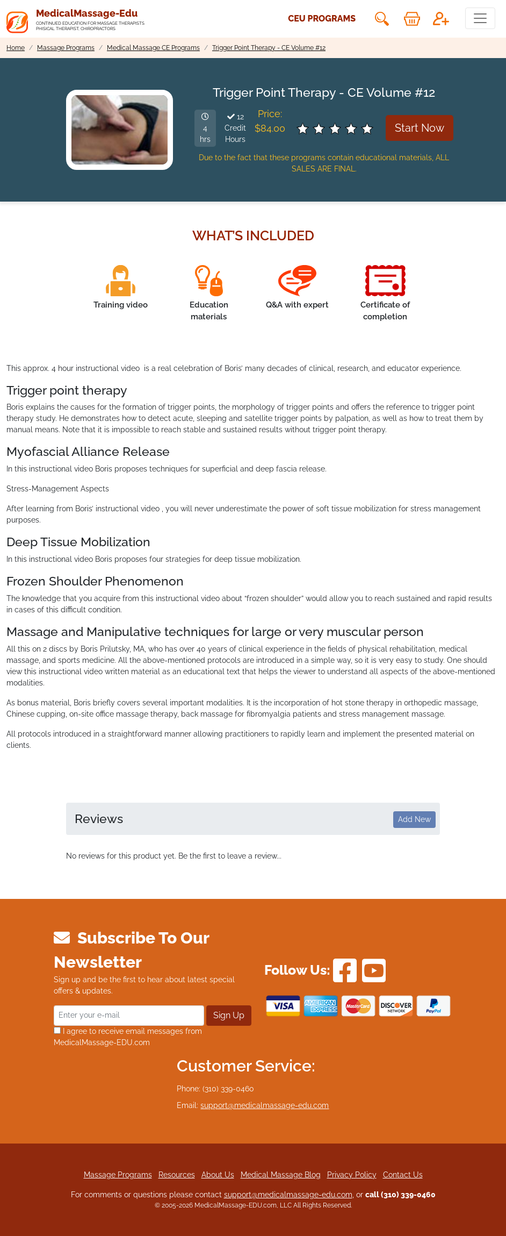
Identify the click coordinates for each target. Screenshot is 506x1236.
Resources (176, 1174)
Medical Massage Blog (281, 1174)
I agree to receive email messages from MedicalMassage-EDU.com (128, 1037)
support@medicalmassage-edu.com (264, 1105)
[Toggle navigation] (480, 18)
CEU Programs (322, 18)
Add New (414, 819)
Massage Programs (118, 1174)
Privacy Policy (352, 1174)
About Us (217, 1174)
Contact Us (403, 1174)
